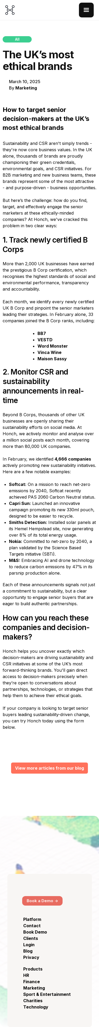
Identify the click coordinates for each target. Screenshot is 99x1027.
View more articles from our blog (49, 768)
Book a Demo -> (42, 900)
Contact (32, 925)
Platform (32, 919)
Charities (33, 1000)
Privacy (31, 957)
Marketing (26, 88)
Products (33, 969)
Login (29, 944)
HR (26, 975)
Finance (31, 981)
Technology (35, 1007)
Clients (30, 938)
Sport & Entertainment (47, 994)
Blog (27, 951)
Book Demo (35, 932)
